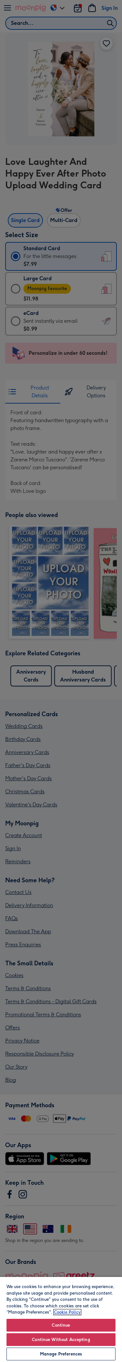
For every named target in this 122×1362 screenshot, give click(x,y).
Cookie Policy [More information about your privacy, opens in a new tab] (67, 1312)
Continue (61, 1325)
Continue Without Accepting (61, 1339)
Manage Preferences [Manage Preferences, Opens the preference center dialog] (61, 1354)
